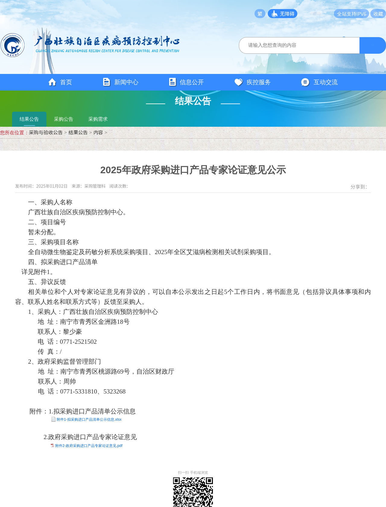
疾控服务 (252, 82)
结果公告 (29, 119)
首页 (60, 82)
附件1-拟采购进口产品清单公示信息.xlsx (89, 419)
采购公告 (63, 119)
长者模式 (318, 13)
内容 (98, 132)
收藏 (378, 13)
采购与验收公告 (46, 132)
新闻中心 (120, 82)
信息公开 (186, 82)
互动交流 (319, 82)
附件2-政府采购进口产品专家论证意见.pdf (88, 446)
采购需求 (98, 119)
